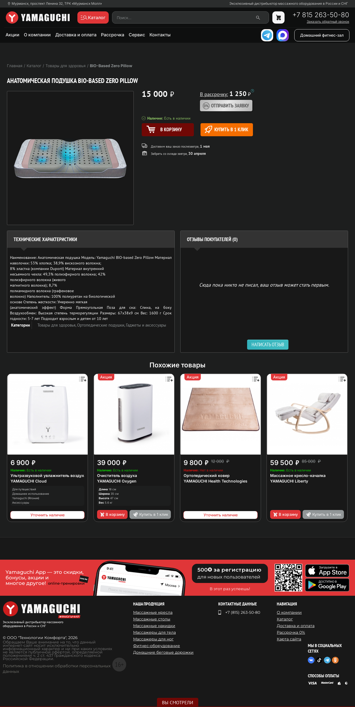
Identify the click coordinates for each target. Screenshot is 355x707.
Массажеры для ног (153, 639)
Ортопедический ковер (207, 475)
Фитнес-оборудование (156, 645)
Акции (12, 34)
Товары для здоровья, (57, 325)
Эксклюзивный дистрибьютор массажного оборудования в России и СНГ (288, 4)
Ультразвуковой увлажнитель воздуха (48, 475)
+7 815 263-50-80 (320, 15)
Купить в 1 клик (226, 129)
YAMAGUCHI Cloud (29, 481)
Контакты (160, 34)
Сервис (137, 34)
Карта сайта (289, 639)
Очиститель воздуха (117, 475)
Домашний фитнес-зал (322, 35)
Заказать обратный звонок (328, 22)
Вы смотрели (177, 703)
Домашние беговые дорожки (163, 652)
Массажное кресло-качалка (298, 475)
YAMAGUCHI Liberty (289, 481)
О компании (37, 34)
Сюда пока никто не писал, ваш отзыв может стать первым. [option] (264, 284)
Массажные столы (151, 619)
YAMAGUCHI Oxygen (116, 481)
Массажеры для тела (154, 632)
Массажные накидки (154, 625)
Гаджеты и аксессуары (146, 325)
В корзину (112, 514)
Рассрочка (112, 34)
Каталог (285, 619)
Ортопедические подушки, (101, 325)
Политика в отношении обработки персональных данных (57, 668)
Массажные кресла (153, 612)
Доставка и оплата (76, 34)
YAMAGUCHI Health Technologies (215, 481)
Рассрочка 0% (291, 632)
